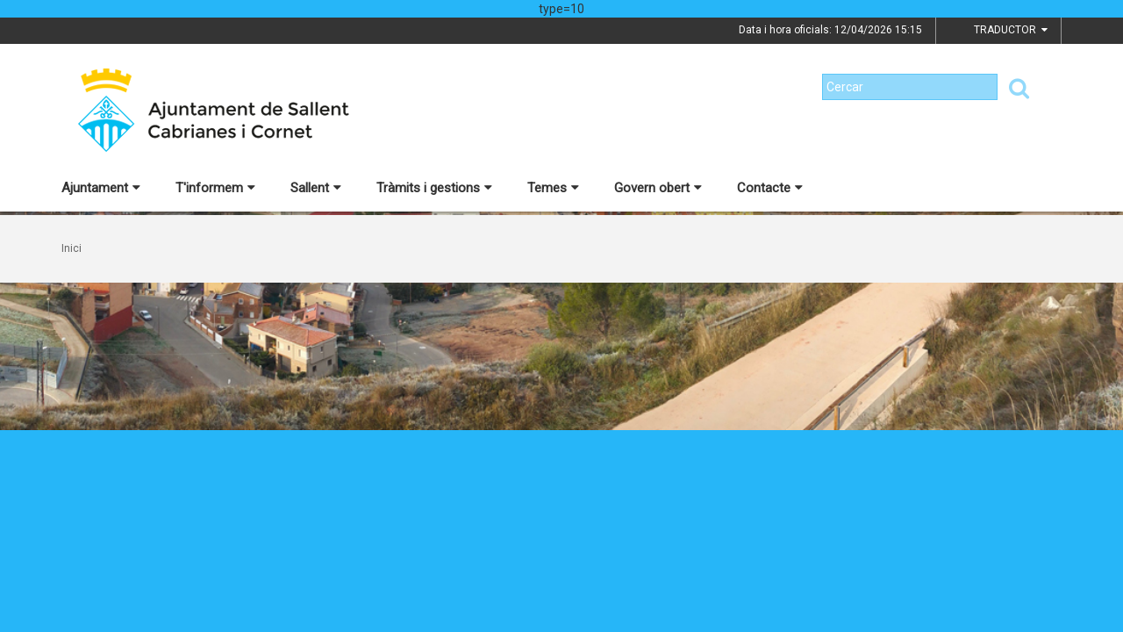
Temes (553, 188)
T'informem (215, 188)
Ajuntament (100, 188)
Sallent (315, 188)
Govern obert (658, 188)
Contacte (770, 188)
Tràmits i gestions (434, 188)
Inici (71, 248)
